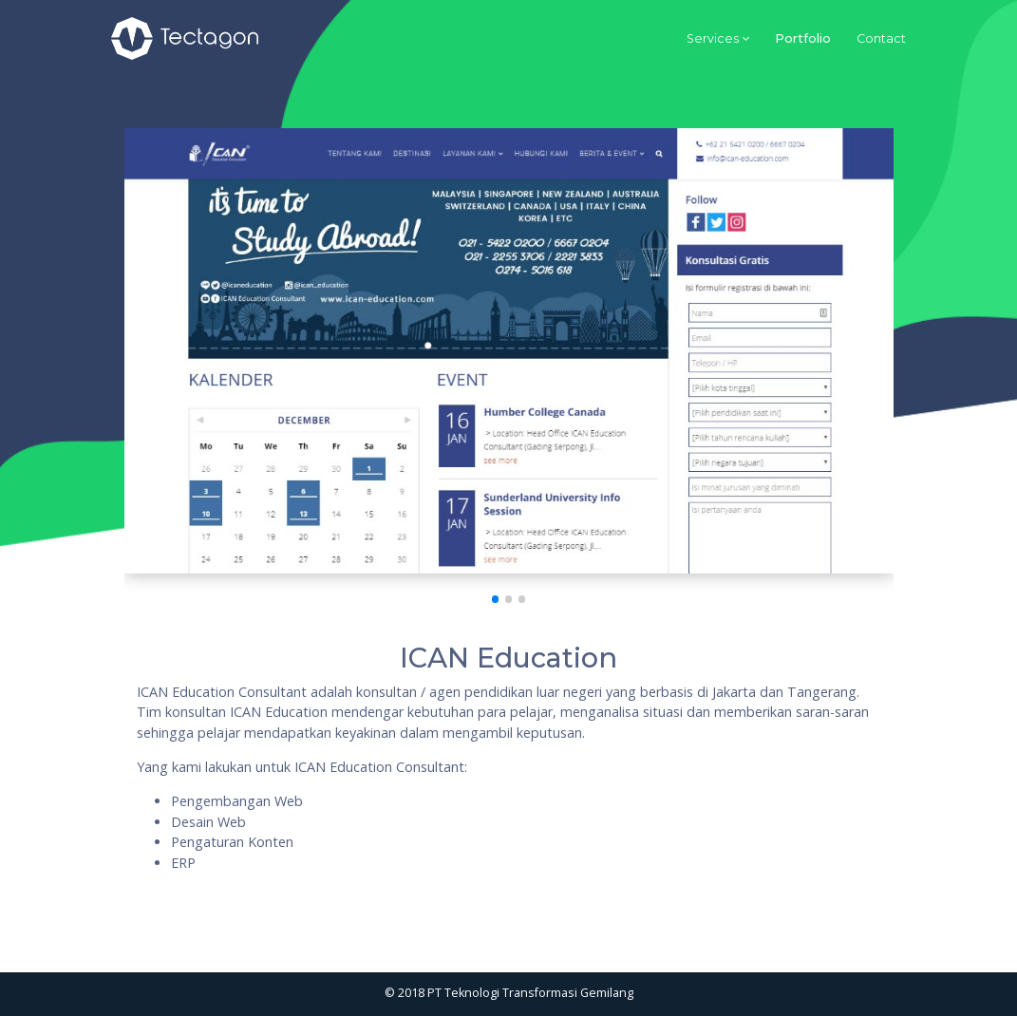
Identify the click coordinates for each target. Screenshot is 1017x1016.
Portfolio (803, 38)
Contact (881, 38)
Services (713, 38)
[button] (495, 598)
